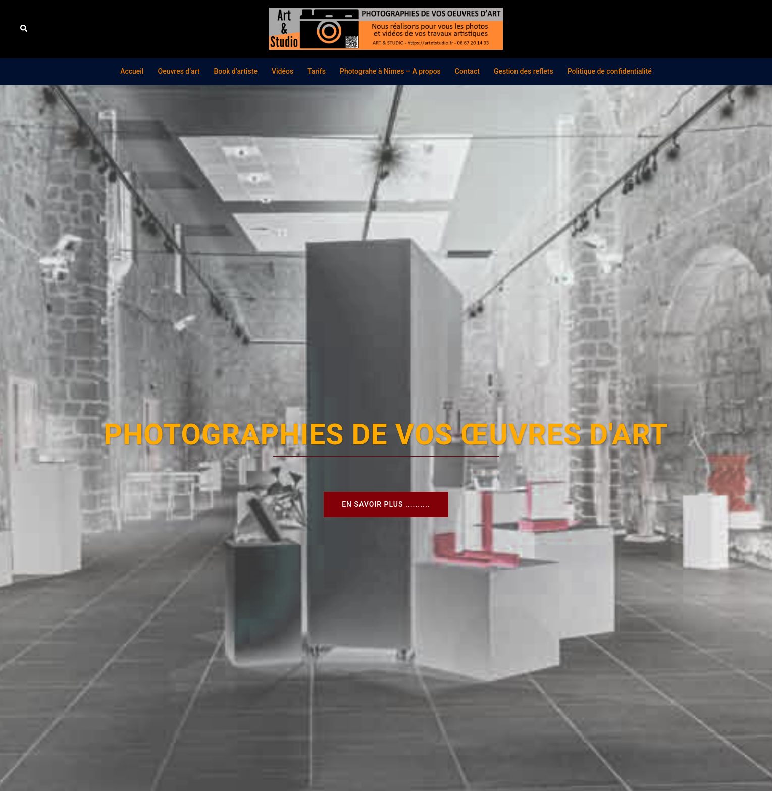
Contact (467, 71)
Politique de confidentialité (610, 71)
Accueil (131, 71)
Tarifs (316, 71)
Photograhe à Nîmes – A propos (390, 71)
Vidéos (282, 71)
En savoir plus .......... (386, 504)
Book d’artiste (236, 71)
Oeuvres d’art (178, 71)
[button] (24, 29)
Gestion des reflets (523, 71)
